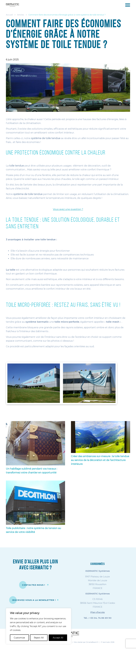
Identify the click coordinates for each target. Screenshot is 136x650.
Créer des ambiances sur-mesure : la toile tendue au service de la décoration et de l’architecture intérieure (100, 460)
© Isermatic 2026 (107, 642)
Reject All (39, 637)
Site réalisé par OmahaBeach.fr (86, 642)
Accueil (9, 14)
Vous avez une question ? (68, 209)
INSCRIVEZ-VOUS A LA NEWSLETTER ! (34, 600)
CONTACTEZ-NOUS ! (34, 585)
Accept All (58, 637)
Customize (19, 637)
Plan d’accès (97, 612)
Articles (20, 14)
